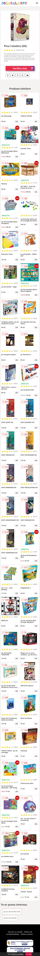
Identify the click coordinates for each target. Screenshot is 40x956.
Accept (28, 954)
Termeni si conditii (15, 932)
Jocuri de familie (10, 918)
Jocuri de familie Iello (12, 911)
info (16, 121)
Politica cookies (27, 934)
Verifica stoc (23, 68)
